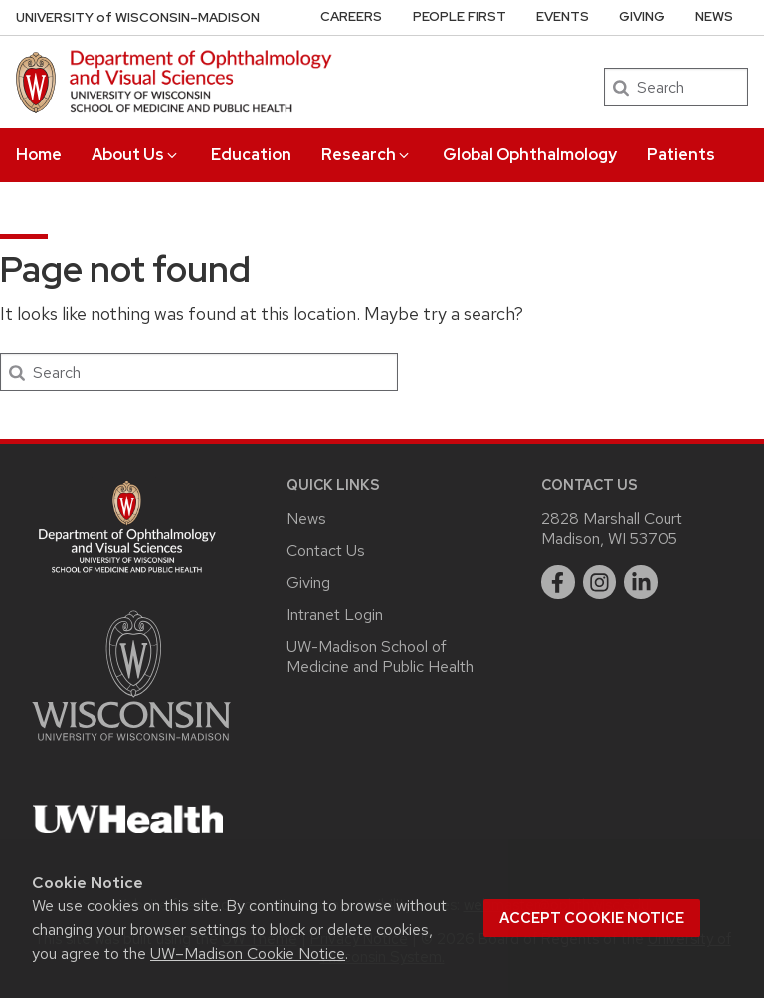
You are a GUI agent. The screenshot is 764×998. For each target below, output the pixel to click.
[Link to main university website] (131, 744)
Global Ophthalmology (530, 154)
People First (459, 16)
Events (562, 16)
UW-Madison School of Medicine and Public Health (380, 656)
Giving (642, 16)
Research (366, 154)
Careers (351, 16)
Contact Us (325, 550)
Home (39, 154)
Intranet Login (334, 614)
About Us (136, 154)
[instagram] (600, 582)
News (714, 16)
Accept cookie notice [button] (591, 918)
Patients (681, 154)
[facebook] (558, 582)
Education (251, 154)
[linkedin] (641, 582)
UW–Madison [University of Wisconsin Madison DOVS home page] (138, 17)
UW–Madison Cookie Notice (247, 953)
